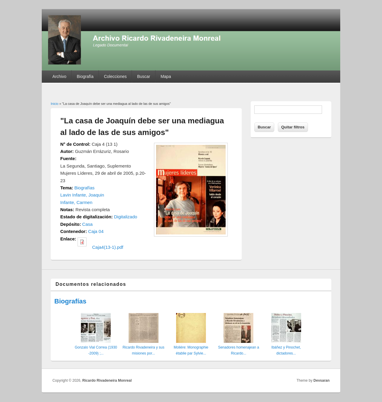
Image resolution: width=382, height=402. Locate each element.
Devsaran (321, 380)
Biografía (85, 76)
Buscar (143, 76)
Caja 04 (96, 231)
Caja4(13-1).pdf (107, 247)
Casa (87, 224)
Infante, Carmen (76, 202)
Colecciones (115, 76)
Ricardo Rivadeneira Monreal (107, 380)
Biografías (84, 187)
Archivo (60, 76)
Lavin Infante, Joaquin (82, 194)
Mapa (166, 76)
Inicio (54, 103)
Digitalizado (125, 216)
